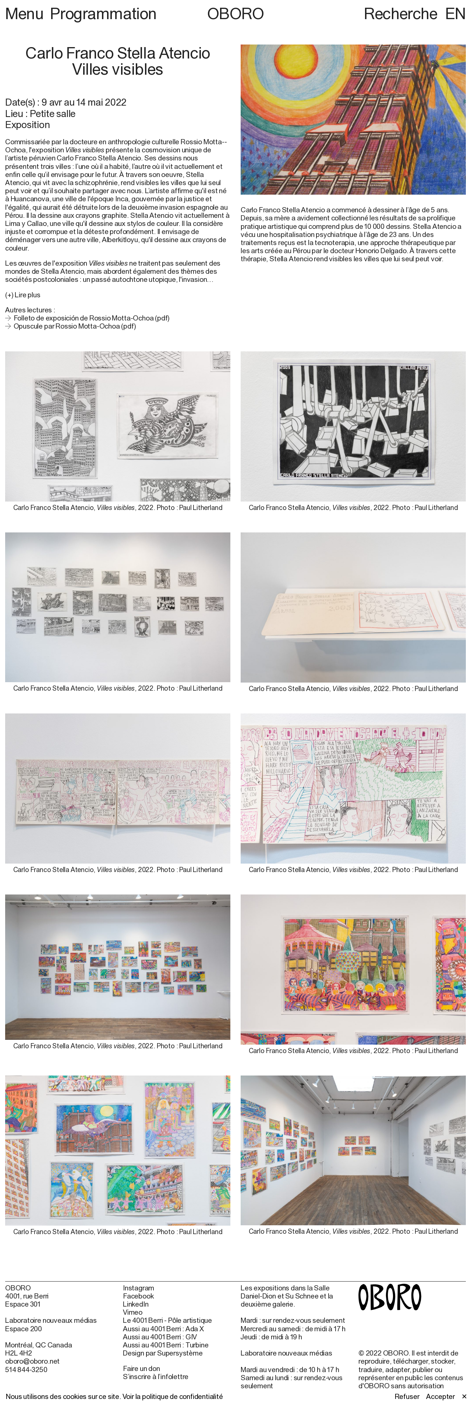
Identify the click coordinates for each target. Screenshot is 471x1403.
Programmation (103, 13)
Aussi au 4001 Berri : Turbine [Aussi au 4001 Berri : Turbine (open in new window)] (165, 1345)
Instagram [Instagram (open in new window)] (138, 1288)
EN (455, 13)
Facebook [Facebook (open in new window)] (138, 1296)
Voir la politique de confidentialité (173, 1396)
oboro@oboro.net (32, 1361)
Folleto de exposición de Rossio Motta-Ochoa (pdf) (92, 318)
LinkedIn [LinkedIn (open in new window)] (135, 1304)
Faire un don (141, 1368)
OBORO (235, 13)
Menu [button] (26, 13)
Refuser (407, 1396)
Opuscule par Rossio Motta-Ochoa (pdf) (75, 326)
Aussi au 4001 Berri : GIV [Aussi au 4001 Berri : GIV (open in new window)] (160, 1337)
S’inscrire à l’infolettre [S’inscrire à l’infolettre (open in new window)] (155, 1376)
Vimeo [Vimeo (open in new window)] (132, 1312)
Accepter (440, 1396)
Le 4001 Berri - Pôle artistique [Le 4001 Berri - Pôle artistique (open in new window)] (167, 1320)
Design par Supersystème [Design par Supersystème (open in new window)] (163, 1353)
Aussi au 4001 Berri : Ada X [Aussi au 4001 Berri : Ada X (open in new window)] (163, 1329)
